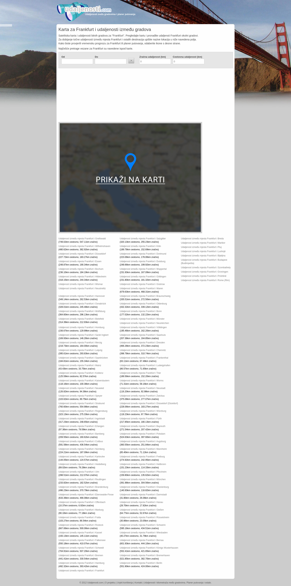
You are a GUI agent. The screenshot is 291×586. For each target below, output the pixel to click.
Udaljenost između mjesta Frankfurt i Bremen (80, 555)
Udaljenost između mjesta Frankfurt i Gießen (142, 510)
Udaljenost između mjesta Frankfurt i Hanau (141, 502)
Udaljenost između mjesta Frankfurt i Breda (202, 238)
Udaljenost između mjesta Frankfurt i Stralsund (81, 403)
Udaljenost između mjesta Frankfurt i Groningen (204, 271)
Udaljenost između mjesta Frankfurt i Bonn (141, 311)
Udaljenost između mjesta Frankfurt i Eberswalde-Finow (86, 494)
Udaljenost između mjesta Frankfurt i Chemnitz (143, 350)
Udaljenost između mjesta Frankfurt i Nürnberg (81, 449)
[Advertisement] (123, 96)
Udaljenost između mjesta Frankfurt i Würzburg (143, 411)
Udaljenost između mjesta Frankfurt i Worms (142, 380)
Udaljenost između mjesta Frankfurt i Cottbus (80, 441)
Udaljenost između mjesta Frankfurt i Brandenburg (83, 487)
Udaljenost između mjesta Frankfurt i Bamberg (81, 434)
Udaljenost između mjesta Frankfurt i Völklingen (143, 327)
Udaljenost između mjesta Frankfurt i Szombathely (205, 267)
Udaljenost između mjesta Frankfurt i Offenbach (81, 502)
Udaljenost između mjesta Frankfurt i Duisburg (142, 261)
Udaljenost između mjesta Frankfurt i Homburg (81, 327)
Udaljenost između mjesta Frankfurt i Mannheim (143, 449)
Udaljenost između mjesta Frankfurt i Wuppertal (143, 269)
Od (63, 56)
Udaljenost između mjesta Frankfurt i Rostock (80, 525)
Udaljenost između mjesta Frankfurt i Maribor (203, 243)
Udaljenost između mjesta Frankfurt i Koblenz (80, 373)
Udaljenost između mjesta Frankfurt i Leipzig (80, 350)
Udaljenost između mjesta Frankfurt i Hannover (81, 296)
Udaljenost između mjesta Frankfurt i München (143, 479)
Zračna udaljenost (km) (152, 56)
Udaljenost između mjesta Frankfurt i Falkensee (81, 540)
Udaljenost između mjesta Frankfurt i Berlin (141, 563)
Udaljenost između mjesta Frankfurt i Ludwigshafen (145, 365)
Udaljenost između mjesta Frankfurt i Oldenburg (143, 303)
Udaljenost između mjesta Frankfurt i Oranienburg (144, 487)
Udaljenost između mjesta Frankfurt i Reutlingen (82, 479)
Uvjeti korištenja (125, 582)
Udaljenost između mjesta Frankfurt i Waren (141, 288)
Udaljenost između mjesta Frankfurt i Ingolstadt (81, 418)
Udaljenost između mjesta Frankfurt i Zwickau (142, 395)
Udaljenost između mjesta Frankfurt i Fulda (79, 517)
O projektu (110, 582)
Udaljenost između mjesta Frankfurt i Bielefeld (81, 319)
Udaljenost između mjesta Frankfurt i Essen (79, 261)
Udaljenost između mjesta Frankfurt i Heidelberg (82, 464)
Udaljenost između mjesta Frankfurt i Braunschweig (145, 296)
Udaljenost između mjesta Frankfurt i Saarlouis (143, 335)
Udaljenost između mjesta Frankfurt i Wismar (80, 284)
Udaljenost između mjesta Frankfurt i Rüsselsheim (144, 517)
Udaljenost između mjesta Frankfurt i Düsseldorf (82, 253)
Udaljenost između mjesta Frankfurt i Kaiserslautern (83, 380)
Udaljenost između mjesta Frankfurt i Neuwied (81, 388)
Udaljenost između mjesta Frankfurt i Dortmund (143, 253)
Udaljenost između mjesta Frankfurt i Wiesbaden (144, 532)
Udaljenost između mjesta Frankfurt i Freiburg (142, 456)
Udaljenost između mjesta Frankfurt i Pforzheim (143, 472)
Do (96, 56)
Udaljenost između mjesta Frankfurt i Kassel (80, 532)
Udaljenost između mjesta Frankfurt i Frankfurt (81, 570)
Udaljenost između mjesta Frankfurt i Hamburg (81, 563)
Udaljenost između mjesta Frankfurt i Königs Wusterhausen (149, 548)
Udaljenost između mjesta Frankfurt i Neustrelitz (82, 288)
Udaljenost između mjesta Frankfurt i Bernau (142, 540)
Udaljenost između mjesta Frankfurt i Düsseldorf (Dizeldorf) (149, 403)
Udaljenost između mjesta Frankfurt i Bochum (80, 269)
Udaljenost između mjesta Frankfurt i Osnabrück (82, 303)
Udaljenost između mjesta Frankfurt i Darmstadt (143, 494)
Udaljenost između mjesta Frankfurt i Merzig (80, 342)
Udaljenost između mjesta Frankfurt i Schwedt (81, 548)
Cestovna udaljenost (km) (187, 56)
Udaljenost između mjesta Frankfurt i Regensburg (82, 411)
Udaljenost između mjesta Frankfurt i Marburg (81, 510)
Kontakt (138, 582)
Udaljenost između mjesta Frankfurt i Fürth (141, 418)
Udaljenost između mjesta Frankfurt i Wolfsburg (81, 311)
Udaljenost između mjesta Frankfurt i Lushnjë (203, 251)
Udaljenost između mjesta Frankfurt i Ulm (78, 472)
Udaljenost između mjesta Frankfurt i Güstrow (142, 284)
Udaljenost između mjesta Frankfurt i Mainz (79, 365)
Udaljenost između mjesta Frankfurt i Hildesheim (82, 276)
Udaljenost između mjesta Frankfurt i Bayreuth (142, 426)
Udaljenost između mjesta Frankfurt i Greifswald (82, 238)
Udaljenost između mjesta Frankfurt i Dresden (142, 342)
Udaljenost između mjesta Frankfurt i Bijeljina (203, 255)
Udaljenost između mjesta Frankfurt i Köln (140, 246)
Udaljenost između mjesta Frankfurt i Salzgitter (143, 238)
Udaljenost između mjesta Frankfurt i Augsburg (143, 441)
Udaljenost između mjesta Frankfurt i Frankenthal (144, 357)
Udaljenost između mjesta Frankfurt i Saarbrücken (83, 357)
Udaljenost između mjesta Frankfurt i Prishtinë (203, 276)
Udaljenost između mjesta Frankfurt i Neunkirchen (144, 323)
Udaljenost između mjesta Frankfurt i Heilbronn (143, 464)
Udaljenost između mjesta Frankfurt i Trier (140, 373)
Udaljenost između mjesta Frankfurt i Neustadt (142, 388)
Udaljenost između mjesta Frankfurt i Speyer (80, 395)
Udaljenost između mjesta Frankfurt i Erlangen (81, 426)
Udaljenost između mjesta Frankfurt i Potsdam (142, 434)
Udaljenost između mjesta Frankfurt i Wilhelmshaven (84, 246)
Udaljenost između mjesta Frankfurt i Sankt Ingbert (83, 335)
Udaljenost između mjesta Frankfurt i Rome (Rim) (205, 280)
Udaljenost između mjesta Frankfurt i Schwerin (143, 525)
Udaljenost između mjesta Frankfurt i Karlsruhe (81, 456)
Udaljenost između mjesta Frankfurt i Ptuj (201, 247)
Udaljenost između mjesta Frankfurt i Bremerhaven (145, 555)
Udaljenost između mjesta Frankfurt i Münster (142, 319)
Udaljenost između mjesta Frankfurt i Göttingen (143, 276)
